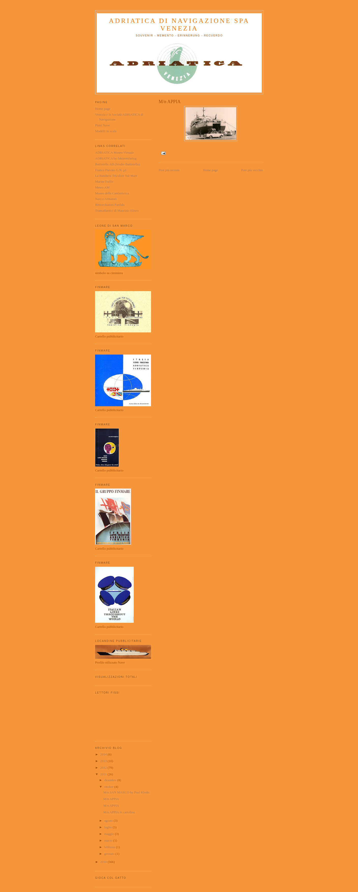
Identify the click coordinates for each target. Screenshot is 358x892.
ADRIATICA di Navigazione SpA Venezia (179, 24)
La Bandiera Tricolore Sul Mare (116, 176)
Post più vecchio (252, 170)
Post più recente (169, 170)
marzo (108, 840)
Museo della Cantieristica (112, 193)
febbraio (110, 847)
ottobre (109, 787)
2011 (104, 774)
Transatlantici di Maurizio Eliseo (117, 210)
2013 (104, 761)
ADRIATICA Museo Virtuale (114, 152)
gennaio (109, 854)
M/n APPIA (111, 799)
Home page (210, 170)
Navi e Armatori (105, 199)
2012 (104, 767)
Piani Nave (102, 125)
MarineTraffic (104, 181)
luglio (108, 827)
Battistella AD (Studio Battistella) (117, 164)
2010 (104, 862)
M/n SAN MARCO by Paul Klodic (126, 792)
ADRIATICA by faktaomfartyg (115, 158)
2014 (104, 754)
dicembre (110, 780)
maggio (109, 834)
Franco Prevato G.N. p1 (111, 170)
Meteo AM (102, 187)
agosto (109, 820)
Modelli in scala (105, 131)
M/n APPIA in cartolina (119, 812)
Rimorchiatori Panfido (110, 205)
